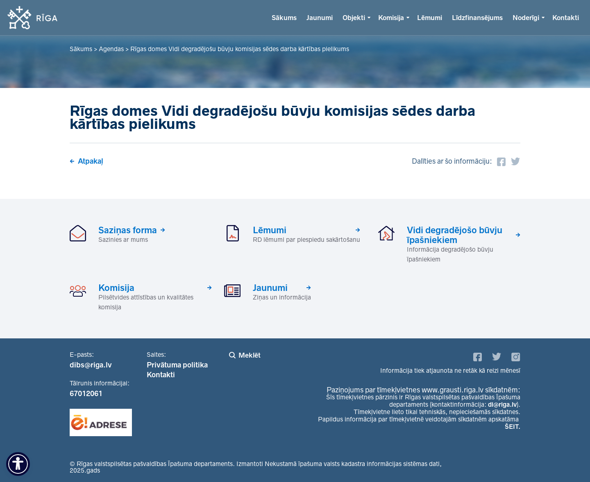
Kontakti (565, 17)
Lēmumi (429, 17)
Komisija (391, 17)
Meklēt (249, 355)
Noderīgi (526, 17)
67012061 (86, 394)
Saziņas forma (127, 230)
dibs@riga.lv (91, 365)
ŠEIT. (512, 426)
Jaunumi (319, 17)
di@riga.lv (502, 404)
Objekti (354, 17)
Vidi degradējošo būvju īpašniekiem (454, 235)
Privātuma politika (177, 365)
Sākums (284, 17)
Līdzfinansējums (477, 17)
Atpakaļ (90, 161)
